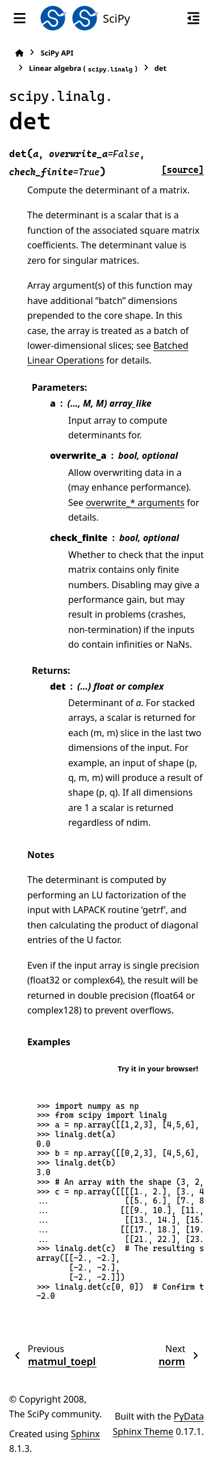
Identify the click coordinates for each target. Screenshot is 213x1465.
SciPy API (56, 53)
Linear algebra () (83, 68)
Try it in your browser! (158, 1068)
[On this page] (193, 18)
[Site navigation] (19, 18)
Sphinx (85, 1434)
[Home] (19, 53)
